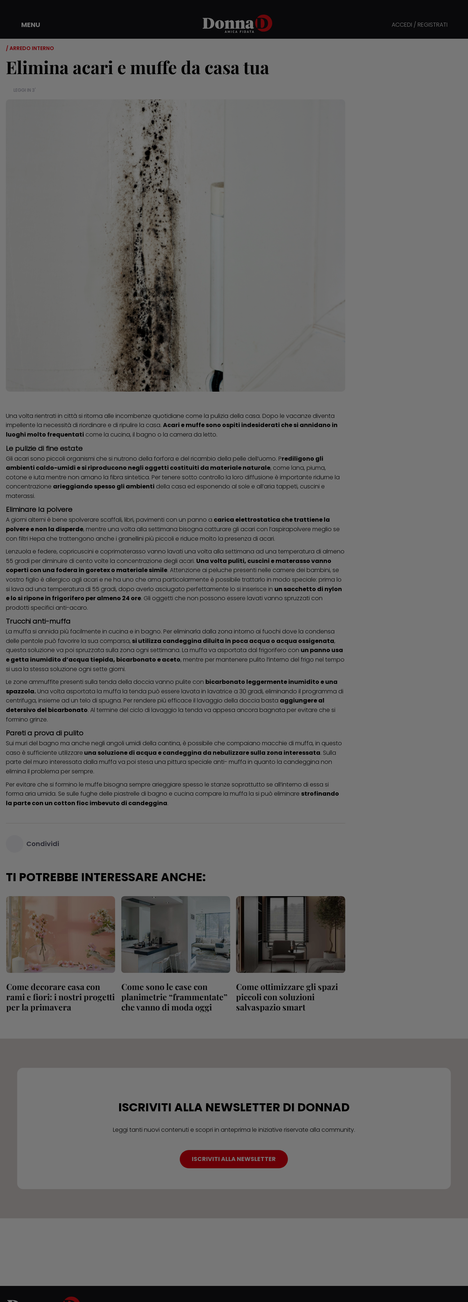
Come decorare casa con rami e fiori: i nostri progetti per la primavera (60, 997)
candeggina (182, 641)
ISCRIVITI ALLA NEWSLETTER (234, 1159)
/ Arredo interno (30, 48)
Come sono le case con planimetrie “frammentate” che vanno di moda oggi (174, 997)
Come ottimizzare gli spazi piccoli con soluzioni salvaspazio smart (287, 997)
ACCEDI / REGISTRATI (420, 25)
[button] (25, 24)
